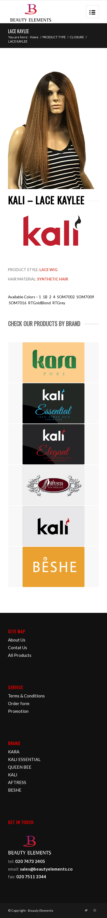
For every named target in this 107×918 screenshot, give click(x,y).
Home (34, 37)
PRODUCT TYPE (54, 37)
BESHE (14, 790)
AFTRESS (17, 782)
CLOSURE (77, 37)
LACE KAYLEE (18, 31)
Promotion (18, 711)
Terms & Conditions (26, 695)
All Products (19, 655)
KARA (13, 751)
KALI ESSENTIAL (24, 759)
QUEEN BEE (19, 767)
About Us (16, 639)
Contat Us (17, 647)
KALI (12, 774)
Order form (18, 703)
